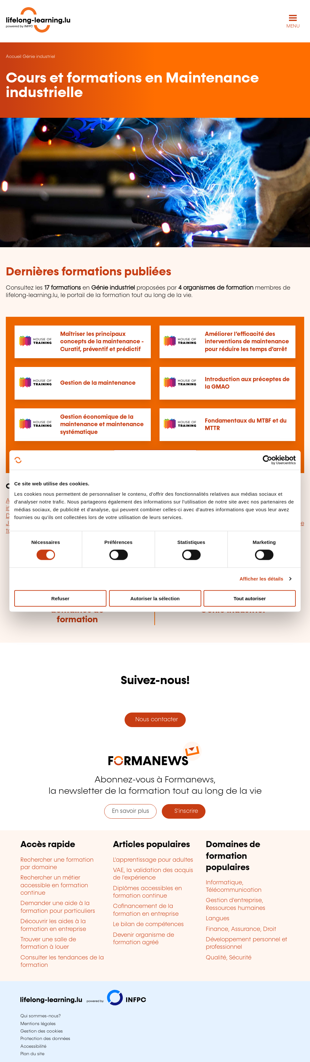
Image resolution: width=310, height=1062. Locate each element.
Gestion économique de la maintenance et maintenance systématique (102, 424)
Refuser (60, 598)
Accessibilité (33, 1046)
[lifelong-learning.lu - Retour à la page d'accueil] (38, 21)
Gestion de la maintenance (98, 383)
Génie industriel (39, 56)
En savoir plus (130, 811)
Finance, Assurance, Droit (241, 929)
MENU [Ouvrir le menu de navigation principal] (293, 26)
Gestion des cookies (41, 1031)
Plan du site (32, 1054)
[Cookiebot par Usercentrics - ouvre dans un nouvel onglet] (267, 460)
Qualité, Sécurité (228, 958)
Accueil (13, 56)
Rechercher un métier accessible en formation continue (54, 885)
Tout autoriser (250, 598)
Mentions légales (38, 1024)
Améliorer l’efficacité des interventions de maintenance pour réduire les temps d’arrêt (247, 341)
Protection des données (45, 1038)
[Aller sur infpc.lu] (83, 1004)
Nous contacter (155, 720)
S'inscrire (184, 811)
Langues (217, 919)
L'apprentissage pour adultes (153, 860)
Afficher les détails (261, 578)
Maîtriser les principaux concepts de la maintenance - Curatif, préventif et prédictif (102, 341)
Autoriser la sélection (155, 598)
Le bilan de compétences (148, 924)
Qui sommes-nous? (40, 1016)
